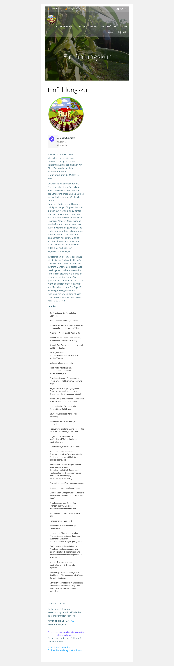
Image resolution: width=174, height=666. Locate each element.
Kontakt (122, 32)
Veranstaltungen (87, 27)
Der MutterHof (64, 27)
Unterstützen (108, 27)
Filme (124, 27)
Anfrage (73, 621)
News (110, 32)
